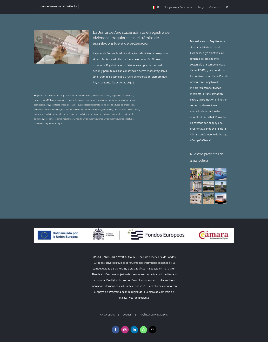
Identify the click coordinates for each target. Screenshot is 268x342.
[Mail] (152, 329)
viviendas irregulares (93, 118)
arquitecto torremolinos (91, 104)
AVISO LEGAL (107, 314)
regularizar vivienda (72, 118)
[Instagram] (125, 329)
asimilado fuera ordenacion (47, 109)
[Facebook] (115, 329)
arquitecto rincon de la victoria (64, 104)
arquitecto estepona (87, 100)
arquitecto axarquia (57, 95)
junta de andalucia (102, 114)
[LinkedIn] (134, 329)
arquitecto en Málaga (44, 100)
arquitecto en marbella (66, 100)
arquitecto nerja (41, 104)
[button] (227, 7)
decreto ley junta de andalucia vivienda (120, 109)
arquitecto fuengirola (108, 100)
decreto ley (66, 109)
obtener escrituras (53, 118)
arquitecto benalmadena (79, 95)
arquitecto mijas (127, 100)
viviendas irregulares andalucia (119, 118)
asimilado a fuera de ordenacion (119, 104)
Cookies (127, 314)
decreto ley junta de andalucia (87, 109)
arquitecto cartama (101, 95)
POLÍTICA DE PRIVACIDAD (154, 314)
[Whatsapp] (143, 329)
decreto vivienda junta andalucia (49, 114)
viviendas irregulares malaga (48, 123)
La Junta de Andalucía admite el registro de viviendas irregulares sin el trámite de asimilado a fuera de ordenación (131, 37)
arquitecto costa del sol (122, 95)
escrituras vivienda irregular (79, 114)
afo (45, 95)
